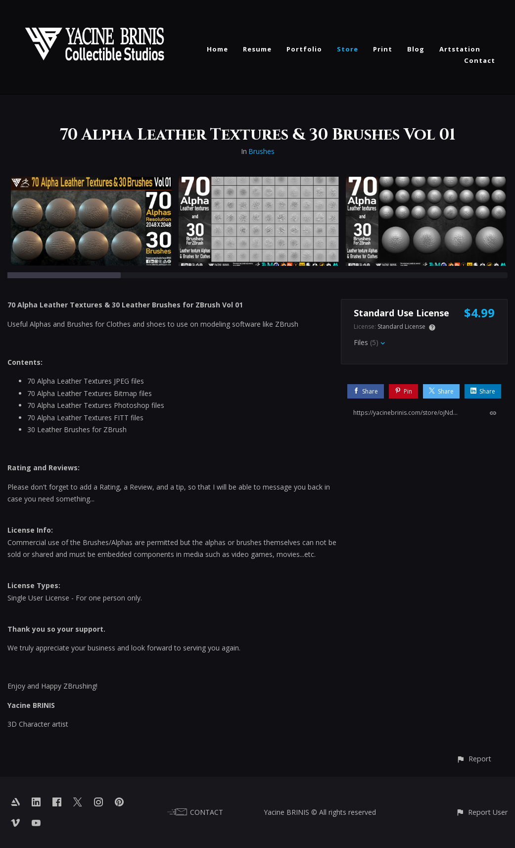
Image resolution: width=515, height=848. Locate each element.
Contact (479, 60)
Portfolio (304, 49)
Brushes (261, 151)
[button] (473, 758)
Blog (415, 49)
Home (217, 49)
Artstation (459, 49)
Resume (257, 49)
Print (382, 49)
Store (347, 49)
